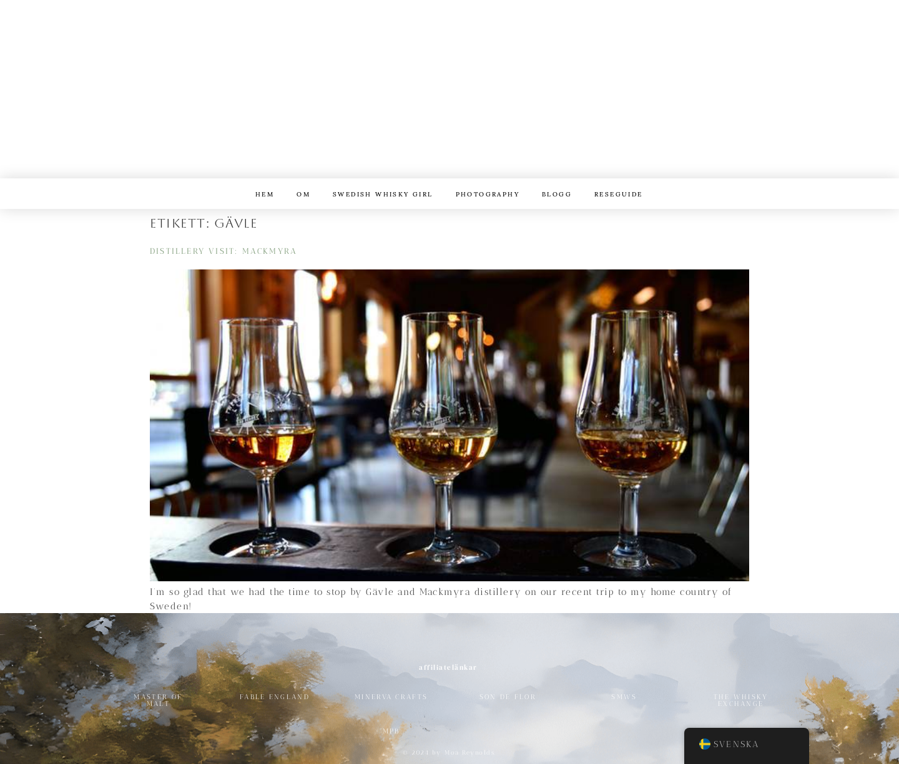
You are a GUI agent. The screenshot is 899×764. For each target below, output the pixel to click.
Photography (487, 194)
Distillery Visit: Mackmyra (223, 251)
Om (303, 194)
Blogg (557, 194)
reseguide (618, 194)
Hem (264, 194)
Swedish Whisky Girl (383, 194)
